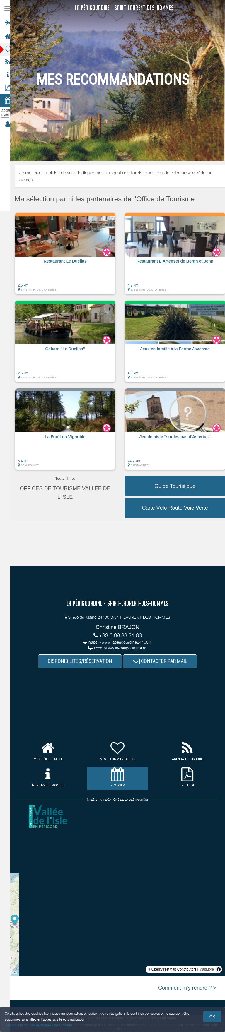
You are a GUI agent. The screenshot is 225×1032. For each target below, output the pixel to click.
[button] (70, 256)
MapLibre (206, 969)
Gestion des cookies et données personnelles (39, 1025)
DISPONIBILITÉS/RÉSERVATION (83, 661)
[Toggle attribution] (218, 969)
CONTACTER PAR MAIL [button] (163, 661)
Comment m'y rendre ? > (187, 988)
